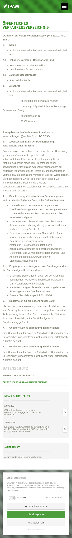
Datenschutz (32, 530)
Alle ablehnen (36, 522)
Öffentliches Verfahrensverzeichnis (25, 382)
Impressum (40, 530)
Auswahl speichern (36, 506)
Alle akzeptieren (36, 514)
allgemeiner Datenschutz (18, 375)
